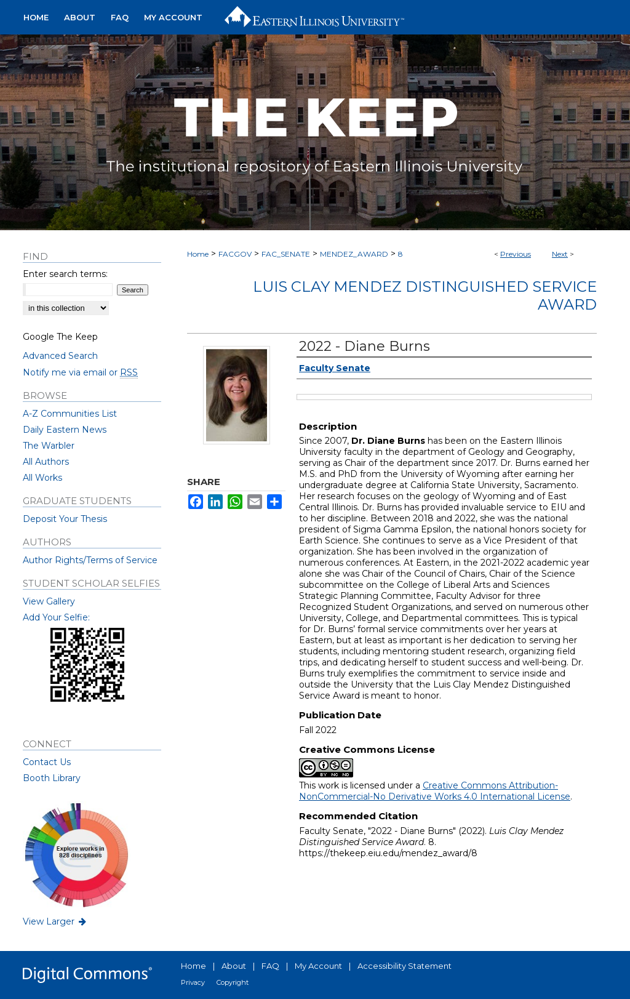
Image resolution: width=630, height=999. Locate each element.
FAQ (270, 966)
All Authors (46, 461)
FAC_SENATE (285, 254)
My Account (318, 966)
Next (560, 254)
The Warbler (48, 445)
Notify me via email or (80, 372)
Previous (515, 254)
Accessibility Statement (404, 966)
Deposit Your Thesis (65, 518)
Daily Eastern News (64, 429)
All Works (42, 477)
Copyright (233, 982)
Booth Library (52, 778)
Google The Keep (60, 336)
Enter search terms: (65, 273)
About (233, 966)
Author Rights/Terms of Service (90, 560)
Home (198, 254)
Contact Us (47, 762)
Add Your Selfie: (56, 617)
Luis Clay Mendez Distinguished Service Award (425, 295)
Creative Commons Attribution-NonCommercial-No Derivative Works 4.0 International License (434, 791)
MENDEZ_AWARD (354, 254)
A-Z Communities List (70, 413)
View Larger (55, 921)
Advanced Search (60, 355)
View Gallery (49, 601)
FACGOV (235, 254)
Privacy (193, 982)
